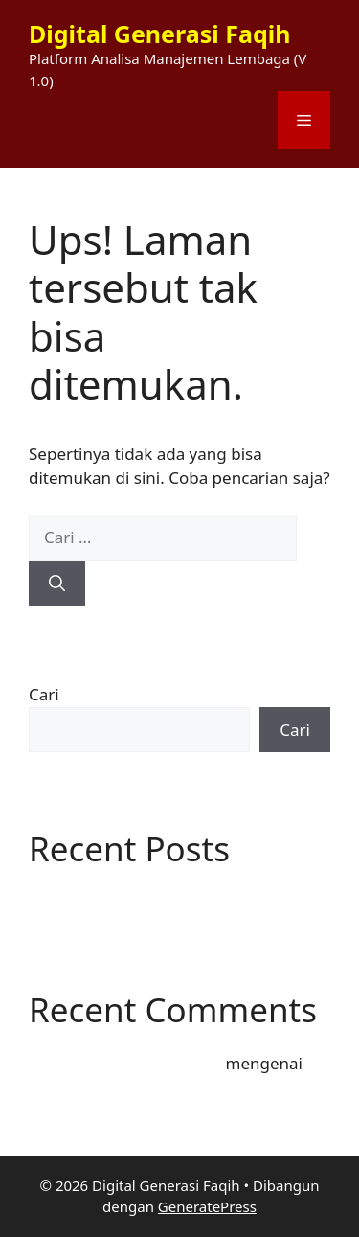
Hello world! (75, 900)
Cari (44, 694)
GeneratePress (207, 1206)
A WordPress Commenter (125, 1063)
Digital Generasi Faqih (159, 33)
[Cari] (57, 584)
